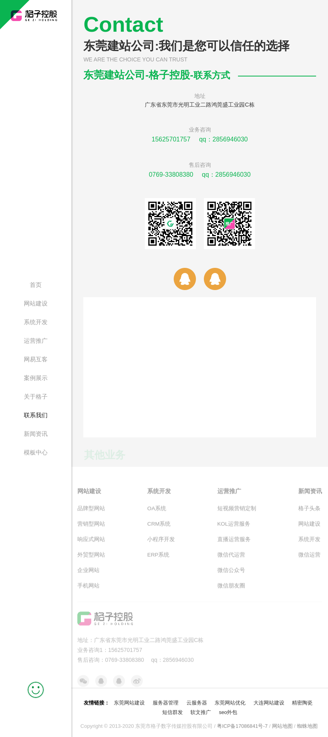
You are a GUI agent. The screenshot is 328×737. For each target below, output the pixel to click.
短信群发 (172, 710)
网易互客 (36, 359)
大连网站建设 (268, 700)
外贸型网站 (91, 561)
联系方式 (214, 75)
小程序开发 (161, 546)
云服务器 (196, 700)
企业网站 (88, 576)
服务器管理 (165, 700)
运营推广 (36, 340)
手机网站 (88, 591)
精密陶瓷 (302, 700)
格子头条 (309, 516)
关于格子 (36, 396)
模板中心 (36, 452)
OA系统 (156, 516)
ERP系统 (158, 561)
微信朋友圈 (231, 591)
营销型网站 (91, 531)
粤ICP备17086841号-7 (242, 724)
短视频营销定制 (236, 516)
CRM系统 (159, 531)
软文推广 (200, 710)
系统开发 (36, 322)
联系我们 (36, 415)
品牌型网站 (91, 516)
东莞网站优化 (230, 700)
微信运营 (309, 561)
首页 (36, 284)
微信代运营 (231, 561)
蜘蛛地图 (307, 724)
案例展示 (36, 377)
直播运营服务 (234, 546)
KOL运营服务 (234, 531)
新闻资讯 (36, 433)
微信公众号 (231, 576)
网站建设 (36, 303)
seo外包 (228, 710)
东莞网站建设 (129, 700)
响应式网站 (91, 546)
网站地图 (282, 724)
